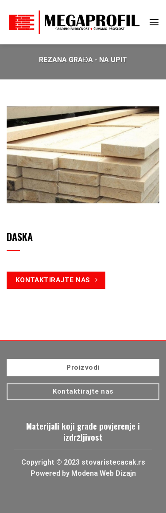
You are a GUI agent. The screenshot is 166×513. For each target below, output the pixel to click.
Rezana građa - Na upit (83, 59)
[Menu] (154, 22)
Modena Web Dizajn (103, 473)
